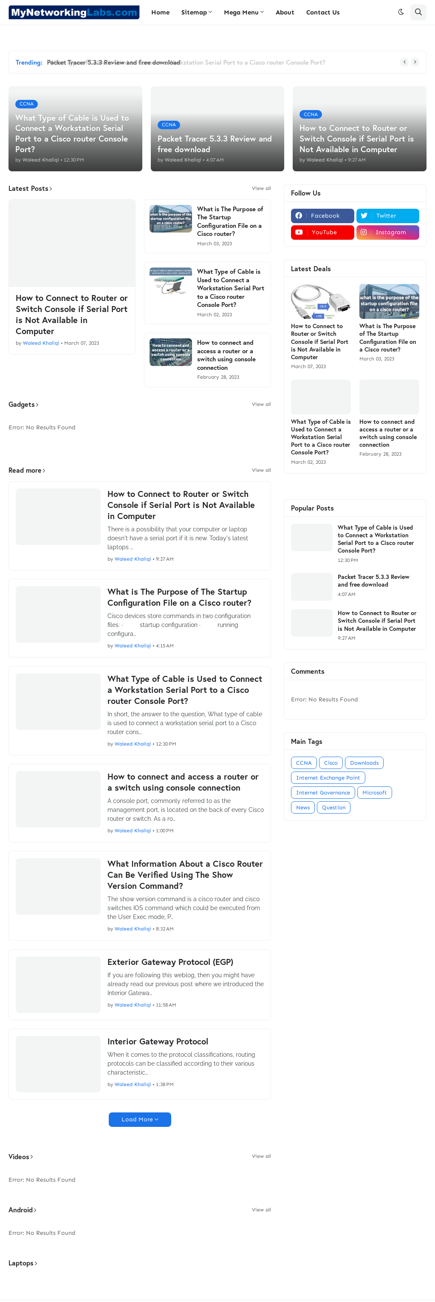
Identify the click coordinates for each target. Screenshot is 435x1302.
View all (261, 188)
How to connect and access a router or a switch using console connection (226, 355)
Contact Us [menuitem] (322, 12)
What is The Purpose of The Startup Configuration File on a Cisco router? (230, 221)
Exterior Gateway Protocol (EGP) (170, 961)
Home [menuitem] (160, 12)
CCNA (304, 763)
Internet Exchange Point (328, 777)
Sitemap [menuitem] (194, 12)
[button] (401, 12)
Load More (137, 1119)
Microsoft (374, 792)
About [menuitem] (285, 12)
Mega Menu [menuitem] (241, 12)
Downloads (364, 763)
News (303, 807)
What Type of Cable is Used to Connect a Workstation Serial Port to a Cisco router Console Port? (230, 288)
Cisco (331, 763)
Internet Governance (323, 792)
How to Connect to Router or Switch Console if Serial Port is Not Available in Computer (72, 314)
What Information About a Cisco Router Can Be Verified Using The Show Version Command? (185, 874)
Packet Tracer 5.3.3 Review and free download (116, 62)
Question (333, 807)
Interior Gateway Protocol (157, 1041)
